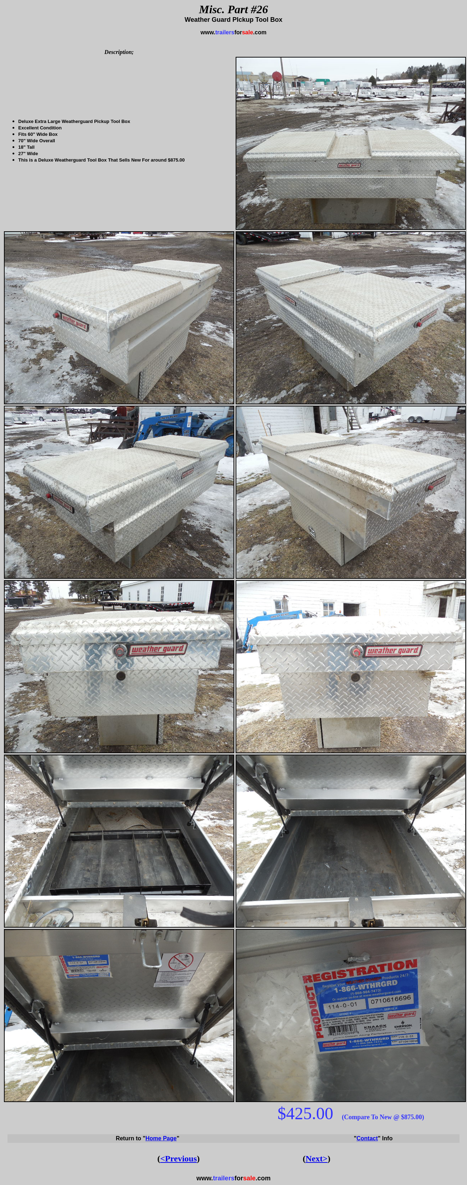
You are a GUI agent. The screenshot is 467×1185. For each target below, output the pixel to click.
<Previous (178, 1158)
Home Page (161, 1138)
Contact (367, 1138)
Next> (316, 1158)
